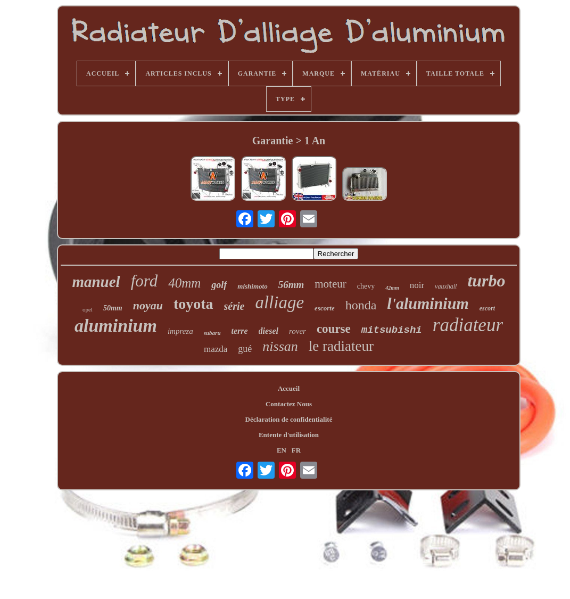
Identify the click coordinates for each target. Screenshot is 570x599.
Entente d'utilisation (289, 435)
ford (144, 281)
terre (240, 330)
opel (87, 309)
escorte (325, 308)
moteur (330, 283)
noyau (148, 305)
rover (297, 331)
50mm (112, 308)
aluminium (116, 325)
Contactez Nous (289, 404)
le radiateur (341, 346)
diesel (268, 330)
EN (281, 450)
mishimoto (252, 286)
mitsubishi (391, 330)
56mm (291, 284)
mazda (215, 349)
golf (219, 285)
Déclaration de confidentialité (289, 419)
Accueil (289, 388)
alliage (279, 302)
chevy (366, 286)
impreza (180, 331)
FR (296, 450)
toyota (193, 304)
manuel (96, 281)
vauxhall (446, 286)
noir (417, 285)
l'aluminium (427, 303)
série (234, 306)
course (334, 328)
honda (361, 305)
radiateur (468, 325)
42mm (392, 288)
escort (487, 308)
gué (245, 348)
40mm (184, 283)
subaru (212, 333)
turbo (486, 280)
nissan (280, 346)
